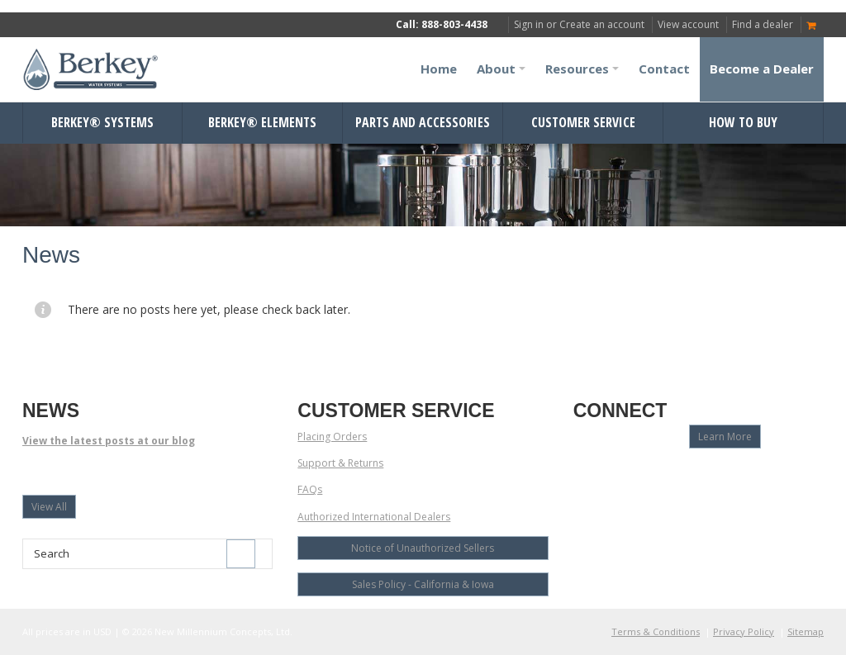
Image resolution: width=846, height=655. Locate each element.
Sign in (529, 24)
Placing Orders (332, 437)
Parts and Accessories (422, 122)
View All (49, 507)
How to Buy (743, 122)
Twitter (641, 474)
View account (688, 24)
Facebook (583, 474)
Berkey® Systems (102, 122)
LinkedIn (670, 474)
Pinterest (699, 474)
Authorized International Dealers (373, 517)
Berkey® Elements (262, 122)
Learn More (725, 437)
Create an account (601, 24)
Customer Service (583, 122)
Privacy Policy (743, 631)
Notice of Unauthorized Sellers (422, 548)
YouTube (612, 474)
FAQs (309, 489)
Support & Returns (340, 463)
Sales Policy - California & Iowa (423, 584)
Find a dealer (762, 24)
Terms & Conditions (655, 631)
